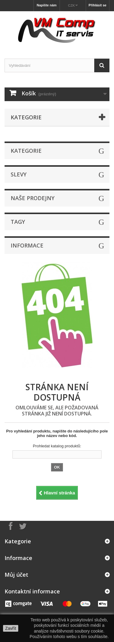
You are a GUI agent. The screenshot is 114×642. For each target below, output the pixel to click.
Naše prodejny (32, 198)
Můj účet (16, 574)
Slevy (18, 174)
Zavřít (10, 628)
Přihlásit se (97, 5)
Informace (27, 245)
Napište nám (47, 5)
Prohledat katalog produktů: (57, 446)
